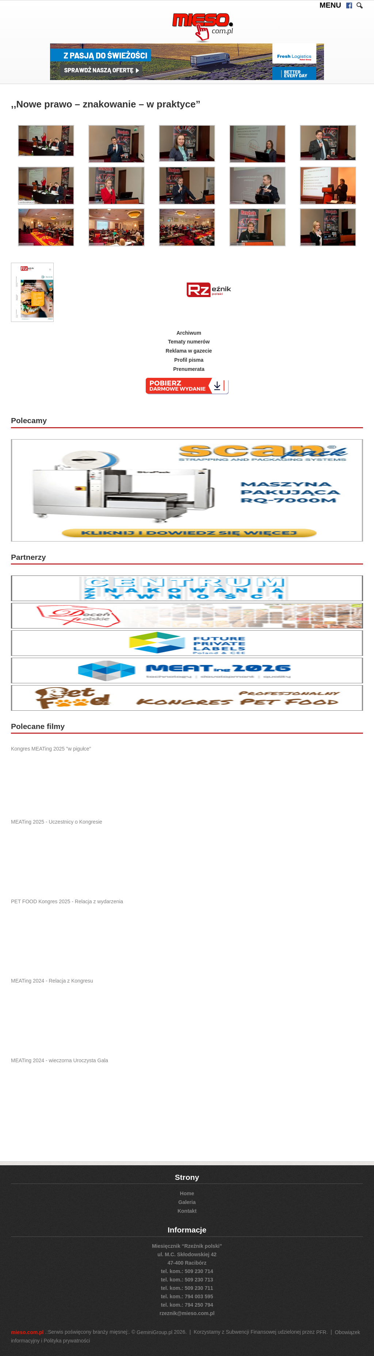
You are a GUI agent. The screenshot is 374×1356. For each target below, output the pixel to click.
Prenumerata (189, 369)
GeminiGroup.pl (154, 1332)
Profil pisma (188, 360)
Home (187, 1193)
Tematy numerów (189, 342)
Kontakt (187, 1210)
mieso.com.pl (27, 1332)
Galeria (186, 1202)
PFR (321, 1332)
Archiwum (188, 332)
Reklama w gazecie (189, 351)
